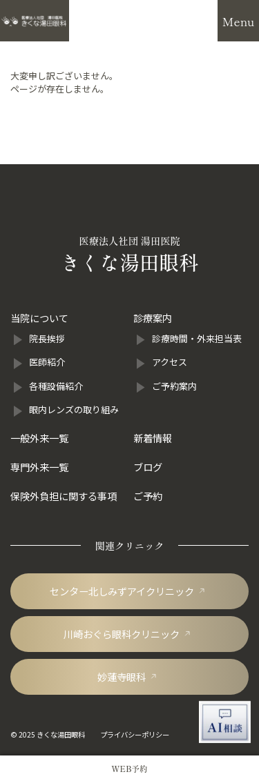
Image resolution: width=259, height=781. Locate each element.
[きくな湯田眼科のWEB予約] (129, 768)
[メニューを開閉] (238, 20)
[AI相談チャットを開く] (225, 722)
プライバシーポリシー (134, 734)
